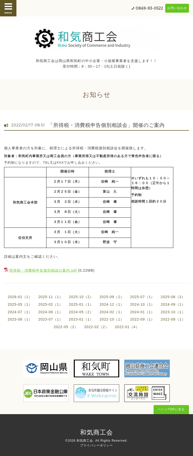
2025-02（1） (50, 304)
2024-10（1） (142, 304)
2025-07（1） (142, 297)
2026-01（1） (20, 297)
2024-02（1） (112, 312)
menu (8, 8)
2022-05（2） (66, 327)
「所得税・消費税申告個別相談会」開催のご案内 (106, 125)
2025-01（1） (81, 304)
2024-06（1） (50, 312)
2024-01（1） (142, 312)
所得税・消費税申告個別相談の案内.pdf (43, 270)
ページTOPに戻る (171, 409)
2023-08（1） (20, 319)
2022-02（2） (96, 327)
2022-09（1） (142, 319)
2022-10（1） (112, 319)
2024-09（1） (173, 304)
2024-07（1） (20, 312)
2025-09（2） (112, 297)
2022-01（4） (127, 327)
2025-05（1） (20, 304)
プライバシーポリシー (96, 445)
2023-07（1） (50, 319)
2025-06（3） (173, 297)
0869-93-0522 (149, 8)
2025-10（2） (81, 297)
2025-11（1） (50, 297)
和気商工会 (96, 432)
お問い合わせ (177, 8)
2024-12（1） (112, 304)
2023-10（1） (173, 312)
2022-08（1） (173, 319)
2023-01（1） (81, 319)
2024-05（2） (81, 312)
